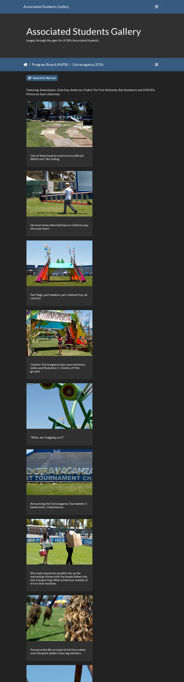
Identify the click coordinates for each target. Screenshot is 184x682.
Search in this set (42, 78)
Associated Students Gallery (46, 6)
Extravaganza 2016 (88, 64)
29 (104, 660)
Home (25, 64)
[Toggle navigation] (157, 7)
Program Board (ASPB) (50, 64)
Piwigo (99, 674)
